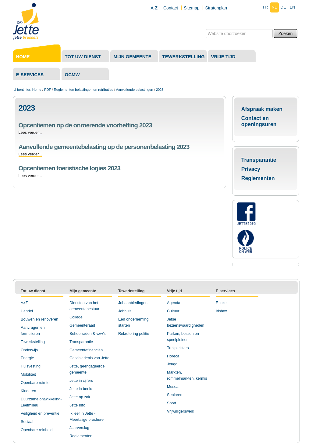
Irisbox (221, 311)
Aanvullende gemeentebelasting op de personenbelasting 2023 (104, 146)
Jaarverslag (79, 428)
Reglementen (258, 178)
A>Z (24, 303)
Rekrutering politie (133, 334)
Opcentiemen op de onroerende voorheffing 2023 (85, 125)
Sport (171, 403)
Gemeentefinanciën (86, 350)
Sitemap (191, 7)
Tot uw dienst (83, 56)
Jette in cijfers (81, 380)
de (283, 7)
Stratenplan (216, 7)
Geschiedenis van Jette (89, 358)
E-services (30, 74)
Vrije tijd (223, 56)
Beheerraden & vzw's (87, 334)
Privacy (250, 169)
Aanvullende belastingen (134, 89)
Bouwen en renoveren (39, 319)
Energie (27, 358)
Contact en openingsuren (259, 121)
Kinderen (28, 391)
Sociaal (27, 422)
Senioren (174, 395)
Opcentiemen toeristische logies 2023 (69, 168)
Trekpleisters (178, 348)
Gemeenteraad (82, 325)
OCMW (72, 74)
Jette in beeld (80, 389)
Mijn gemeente (132, 56)
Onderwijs (29, 350)
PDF (47, 89)
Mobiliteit (28, 374)
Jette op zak (79, 397)
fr (265, 7)
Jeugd (172, 364)
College (76, 317)
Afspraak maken (261, 109)
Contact (170, 7)
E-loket (222, 303)
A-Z (154, 7)
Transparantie (258, 160)
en (292, 7)
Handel (27, 311)
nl (274, 7)
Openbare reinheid (36, 430)
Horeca (173, 356)
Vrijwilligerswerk (180, 411)
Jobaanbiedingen (132, 303)
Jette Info (77, 405)
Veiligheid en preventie (40, 413)
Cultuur (173, 311)
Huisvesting (31, 366)
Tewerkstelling (183, 56)
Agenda (173, 303)
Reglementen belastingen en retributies (83, 89)
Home (23, 56)
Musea (173, 387)
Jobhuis (124, 311)
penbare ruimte (37, 383)
